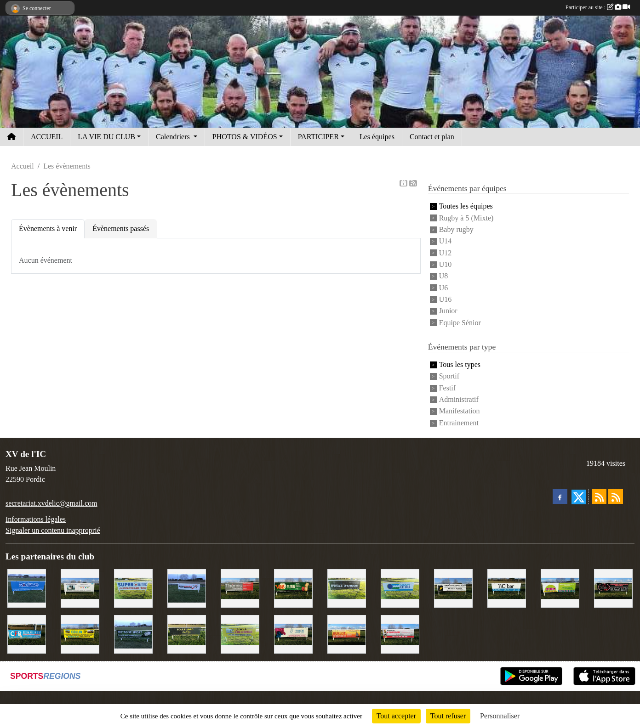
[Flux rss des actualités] (599, 496)
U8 (443, 276)
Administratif (459, 399)
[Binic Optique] (80, 588)
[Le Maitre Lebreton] (293, 634)
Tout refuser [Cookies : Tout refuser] (448, 716)
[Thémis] (240, 588)
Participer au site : (598, 7)
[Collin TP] (80, 634)
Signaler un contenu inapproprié (53, 530)
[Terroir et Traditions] (613, 588)
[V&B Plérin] (293, 588)
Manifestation (459, 411)
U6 (443, 288)
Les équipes (377, 137)
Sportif (449, 376)
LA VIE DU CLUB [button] (106, 137)
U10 (445, 264)
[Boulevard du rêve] (186, 634)
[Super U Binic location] (133, 588)
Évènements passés (120, 228)
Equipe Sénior (460, 323)
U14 (445, 241)
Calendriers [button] (174, 137)
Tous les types (459, 364)
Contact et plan (432, 137)
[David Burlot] (346, 634)
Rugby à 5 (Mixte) (466, 218)
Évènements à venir (48, 228)
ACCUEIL (47, 137)
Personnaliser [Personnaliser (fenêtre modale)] (500, 716)
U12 (445, 253)
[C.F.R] (26, 634)
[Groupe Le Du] (400, 588)
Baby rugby (456, 229)
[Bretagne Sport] (133, 634)
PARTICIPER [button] (318, 137)
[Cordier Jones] (400, 634)
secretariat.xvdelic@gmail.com (51, 503)
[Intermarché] (186, 588)
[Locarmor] (240, 634)
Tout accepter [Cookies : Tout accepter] (396, 716)
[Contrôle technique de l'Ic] (453, 588)
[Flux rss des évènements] (615, 496)
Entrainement (459, 423)
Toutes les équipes (466, 206)
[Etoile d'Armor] (346, 588)
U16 (445, 299)
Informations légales (36, 519)
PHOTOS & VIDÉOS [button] (244, 137)
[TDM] (560, 588)
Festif (447, 388)
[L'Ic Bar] (506, 588)
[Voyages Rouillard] (26, 588)
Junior (448, 311)
